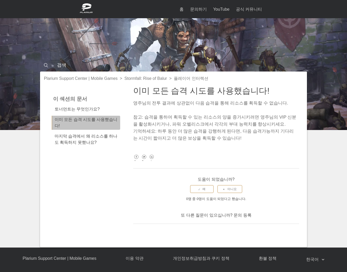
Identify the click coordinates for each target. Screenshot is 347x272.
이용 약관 (134, 258)
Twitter (144, 160)
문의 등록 (242, 215)
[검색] (173, 65)
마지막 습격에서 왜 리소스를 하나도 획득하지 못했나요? (86, 139)
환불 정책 (268, 258)
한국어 (313, 259)
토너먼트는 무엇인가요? (77, 109)
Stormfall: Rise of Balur (145, 78)
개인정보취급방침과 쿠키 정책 (201, 258)
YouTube (221, 9)
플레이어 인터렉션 (191, 78)
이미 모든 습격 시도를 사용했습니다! (86, 122)
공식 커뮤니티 (249, 9)
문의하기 (198, 9)
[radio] (202, 189)
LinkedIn (152, 160)
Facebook (136, 160)
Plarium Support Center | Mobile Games (81, 78)
